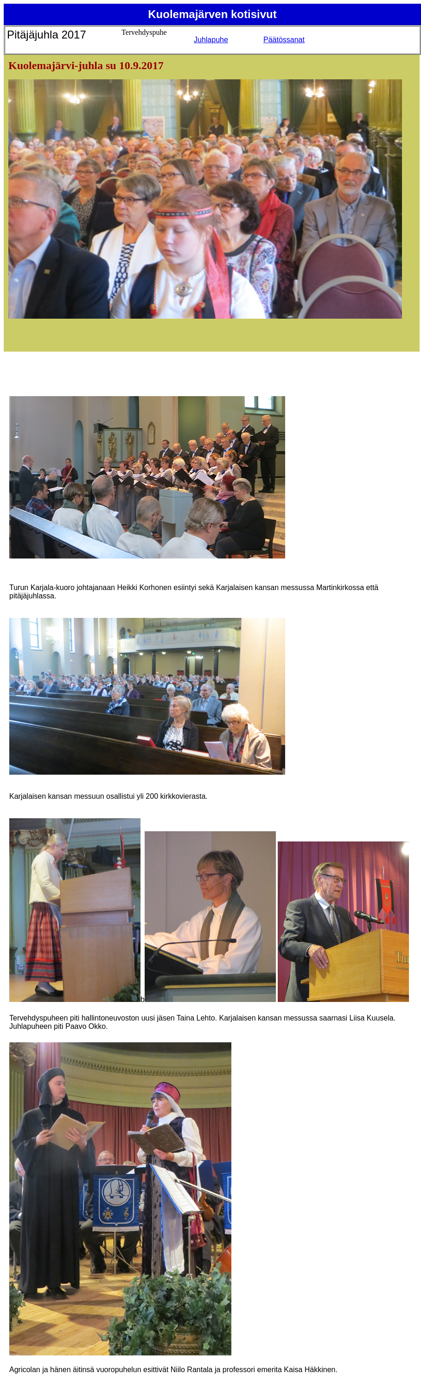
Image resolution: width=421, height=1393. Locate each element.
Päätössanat (284, 40)
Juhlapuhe (211, 40)
